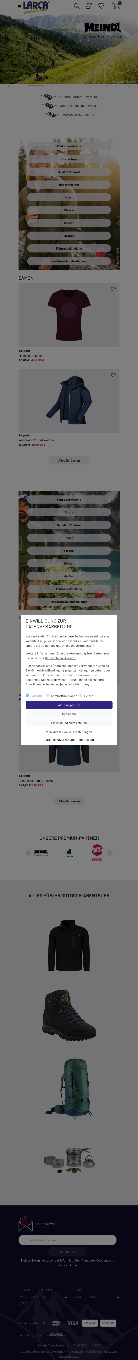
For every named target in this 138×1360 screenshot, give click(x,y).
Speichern (87, 713)
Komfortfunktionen (64, 696)
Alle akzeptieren (84, 704)
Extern (88, 696)
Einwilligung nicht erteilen (77, 722)
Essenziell (37, 696)
